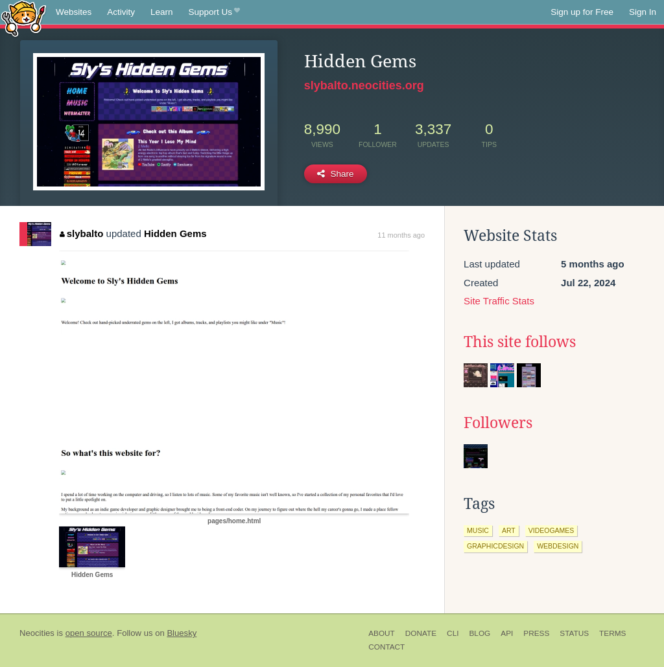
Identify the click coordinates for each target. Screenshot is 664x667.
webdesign (557, 546)
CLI (452, 633)
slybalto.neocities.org (364, 85)
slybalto (81, 233)
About (381, 633)
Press (536, 633)
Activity (121, 12)
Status (574, 633)
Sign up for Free (582, 12)
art (509, 530)
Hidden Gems (175, 233)
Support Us (214, 12)
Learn (161, 12)
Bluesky (181, 633)
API (507, 633)
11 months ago (401, 235)
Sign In (642, 12)
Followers (498, 422)
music (478, 530)
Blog (479, 633)
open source (88, 633)
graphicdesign (495, 546)
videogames (551, 530)
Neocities (36, 633)
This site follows (520, 342)
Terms (612, 633)
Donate (420, 633)
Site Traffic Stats (499, 300)
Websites (73, 12)
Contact (386, 646)
